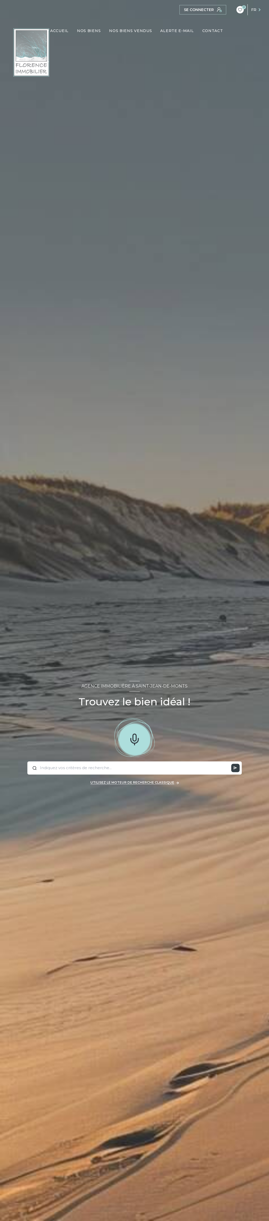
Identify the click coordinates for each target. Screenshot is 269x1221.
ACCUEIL (59, 31)
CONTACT (212, 31)
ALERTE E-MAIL (177, 31)
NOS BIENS (89, 31)
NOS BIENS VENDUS (130, 31)
